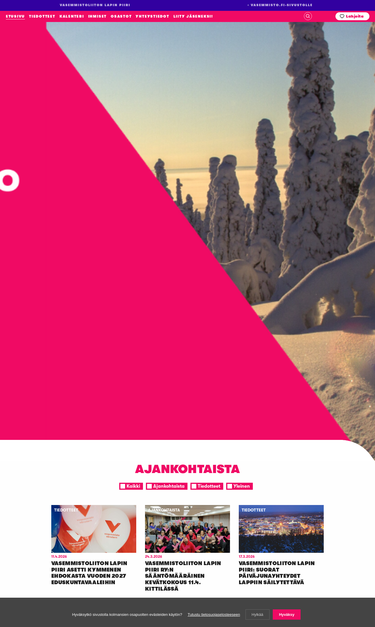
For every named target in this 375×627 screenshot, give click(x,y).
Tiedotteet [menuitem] (42, 16)
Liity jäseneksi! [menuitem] (193, 16)
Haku (308, 16)
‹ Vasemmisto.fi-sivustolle (280, 5)
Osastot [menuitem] (121, 16)
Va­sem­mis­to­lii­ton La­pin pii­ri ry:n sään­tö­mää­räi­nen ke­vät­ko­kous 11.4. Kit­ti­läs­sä (183, 576)
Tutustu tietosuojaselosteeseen (214, 614)
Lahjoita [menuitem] (355, 16)
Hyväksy (286, 614)
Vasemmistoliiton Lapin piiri (41, 75)
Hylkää (257, 614)
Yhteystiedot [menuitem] (152, 16)
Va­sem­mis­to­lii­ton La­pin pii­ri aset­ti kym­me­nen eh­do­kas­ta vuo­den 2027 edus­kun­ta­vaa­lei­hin (89, 572)
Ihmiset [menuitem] (97, 16)
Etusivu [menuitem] (15, 16)
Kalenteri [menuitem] (71, 16)
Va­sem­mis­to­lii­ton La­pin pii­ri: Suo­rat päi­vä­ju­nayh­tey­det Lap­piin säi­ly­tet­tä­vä (277, 572)
